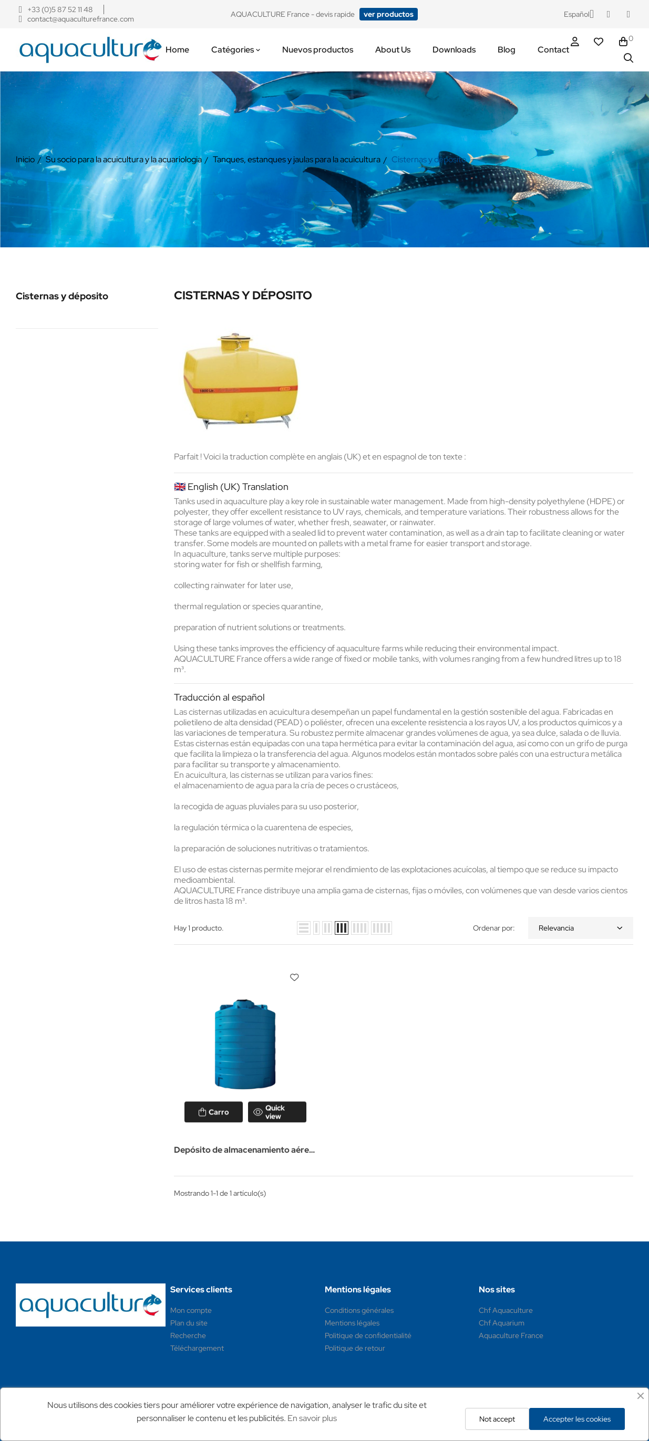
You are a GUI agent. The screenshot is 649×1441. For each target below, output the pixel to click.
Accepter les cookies (577, 1419)
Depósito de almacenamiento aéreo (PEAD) (244, 1150)
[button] (388, 14)
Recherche (188, 1335)
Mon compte (191, 1310)
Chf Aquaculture (506, 1310)
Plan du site (189, 1323)
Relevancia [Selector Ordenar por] (581, 928)
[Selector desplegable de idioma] (579, 14)
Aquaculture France (511, 1335)
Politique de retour (355, 1348)
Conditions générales (359, 1310)
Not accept (497, 1419)
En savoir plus (312, 1418)
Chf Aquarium (501, 1323)
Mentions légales (352, 1323)
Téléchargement (197, 1348)
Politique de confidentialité (368, 1335)
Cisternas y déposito (62, 296)
